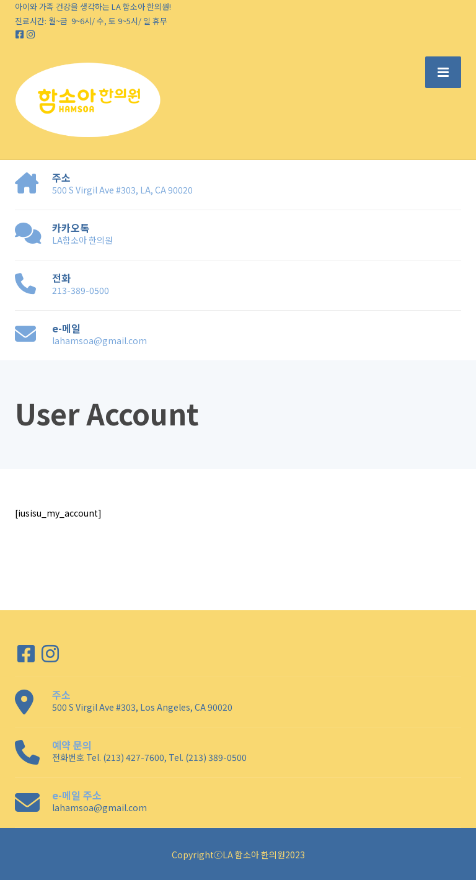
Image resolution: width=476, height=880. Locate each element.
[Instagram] (31, 34)
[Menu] (443, 71)
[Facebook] (20, 34)
